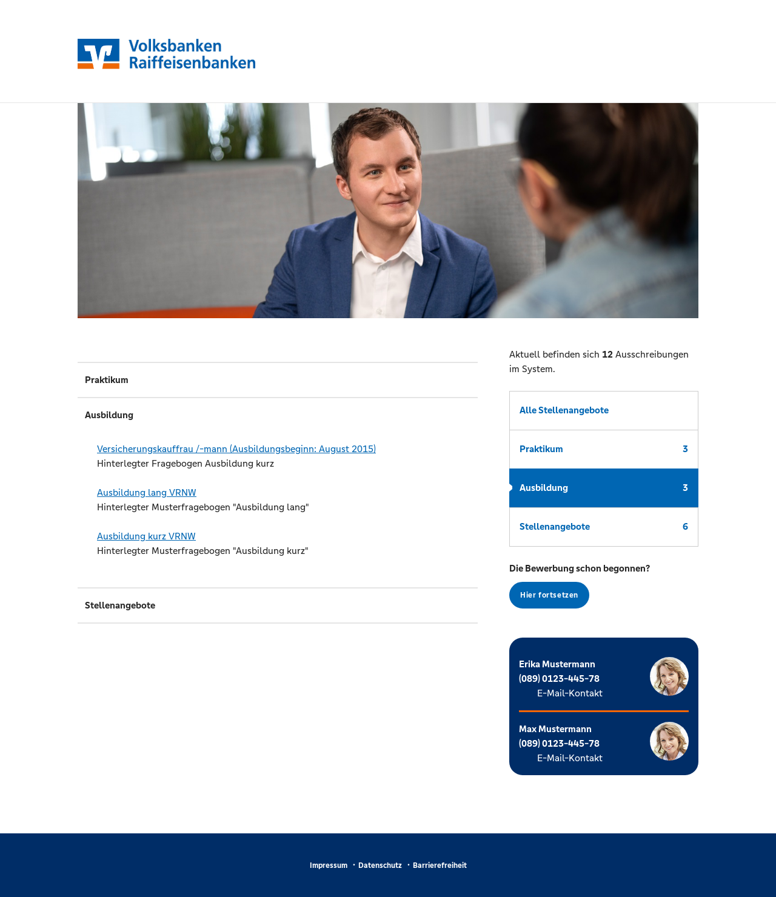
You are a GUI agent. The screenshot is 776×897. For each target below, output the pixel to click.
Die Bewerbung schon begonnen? (579, 585)
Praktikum (604, 449)
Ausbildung (604, 487)
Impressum (328, 865)
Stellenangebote (604, 526)
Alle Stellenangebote (564, 410)
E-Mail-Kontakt (570, 693)
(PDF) (451, 449)
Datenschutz (380, 865)
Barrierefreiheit (440, 865)
